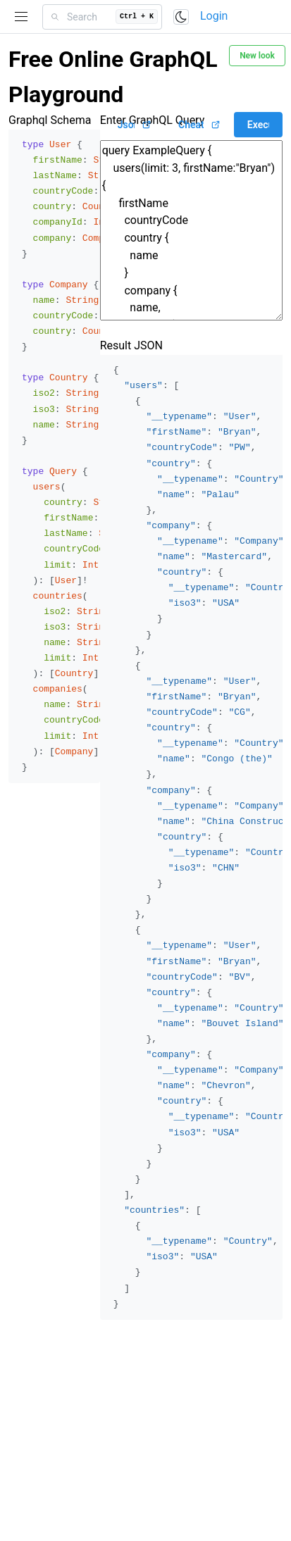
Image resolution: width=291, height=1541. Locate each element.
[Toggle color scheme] (181, 17)
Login (214, 16)
